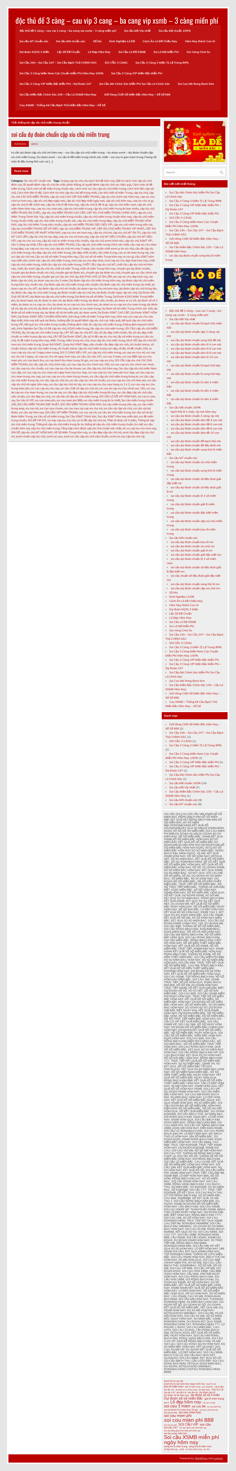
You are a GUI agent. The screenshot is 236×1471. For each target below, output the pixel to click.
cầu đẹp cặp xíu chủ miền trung (51, 252)
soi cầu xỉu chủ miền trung (114, 412)
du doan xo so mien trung (84, 308)
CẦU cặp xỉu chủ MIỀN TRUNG (55, 244)
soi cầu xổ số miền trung (49, 416)
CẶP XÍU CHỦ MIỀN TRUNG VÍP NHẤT (120, 228)
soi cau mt (31, 408)
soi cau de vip (53, 392)
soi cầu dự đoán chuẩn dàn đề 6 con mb (196, 424)
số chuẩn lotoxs (139, 344)
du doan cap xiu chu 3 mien (51, 280)
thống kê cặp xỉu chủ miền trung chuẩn (109, 424)
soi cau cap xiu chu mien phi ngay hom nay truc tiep (54, 372)
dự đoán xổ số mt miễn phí (61, 312)
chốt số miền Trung (67, 268)
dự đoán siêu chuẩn (101, 300)
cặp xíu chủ (141, 192)
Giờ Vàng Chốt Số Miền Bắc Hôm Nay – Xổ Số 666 (137, 94)
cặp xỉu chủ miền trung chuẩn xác (55, 220)
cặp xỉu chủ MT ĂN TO (126, 232)
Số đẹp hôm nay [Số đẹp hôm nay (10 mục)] (171, 1449)
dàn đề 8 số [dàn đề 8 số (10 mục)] (193, 1393)
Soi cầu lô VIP (25, 400)
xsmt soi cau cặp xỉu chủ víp (127, 436)
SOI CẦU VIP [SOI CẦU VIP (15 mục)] (188, 1424)
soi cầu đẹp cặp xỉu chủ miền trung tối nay (89, 392)
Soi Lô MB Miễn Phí (166, 52)
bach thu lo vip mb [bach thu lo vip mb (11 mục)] (173, 1381)
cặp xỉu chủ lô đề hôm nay (62, 204)
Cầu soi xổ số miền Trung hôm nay (56, 256)
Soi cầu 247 (94, 356)
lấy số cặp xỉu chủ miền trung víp (42, 332)
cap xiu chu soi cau (29, 240)
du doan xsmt (87, 312)
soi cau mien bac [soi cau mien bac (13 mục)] (190, 1412)
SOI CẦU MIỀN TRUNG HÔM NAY (80, 404)
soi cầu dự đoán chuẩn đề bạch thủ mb (196, 441)
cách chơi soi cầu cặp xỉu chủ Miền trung (100, 188)
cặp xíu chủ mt (102, 232)
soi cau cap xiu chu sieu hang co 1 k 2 (106, 384)
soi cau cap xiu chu (101, 360)
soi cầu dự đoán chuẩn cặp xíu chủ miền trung (60, 134)
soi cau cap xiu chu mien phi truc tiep (111, 372)
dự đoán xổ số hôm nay (52, 308)
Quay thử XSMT (51, 344)
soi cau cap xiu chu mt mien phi (126, 380)
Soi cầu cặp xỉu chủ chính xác (47, 364)
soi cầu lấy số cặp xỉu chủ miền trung (75, 396)
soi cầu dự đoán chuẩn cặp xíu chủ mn (195, 588)
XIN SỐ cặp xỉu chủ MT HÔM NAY (32, 432)
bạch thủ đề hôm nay (102, 180)
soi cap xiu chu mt (133, 352)
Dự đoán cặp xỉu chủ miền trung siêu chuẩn (71, 284)
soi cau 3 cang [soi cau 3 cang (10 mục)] (209, 1403)
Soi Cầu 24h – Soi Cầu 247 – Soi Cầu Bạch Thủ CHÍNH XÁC (58, 62)
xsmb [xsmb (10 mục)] (181, 1449)
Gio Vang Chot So (198, 52)
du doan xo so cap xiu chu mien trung (122, 304)
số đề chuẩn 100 (137, 348)
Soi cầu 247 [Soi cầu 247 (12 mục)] (171, 1427)
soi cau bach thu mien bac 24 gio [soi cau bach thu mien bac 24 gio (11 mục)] (181, 1410)
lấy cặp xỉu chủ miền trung (106, 328)
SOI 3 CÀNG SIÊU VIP (73, 352)
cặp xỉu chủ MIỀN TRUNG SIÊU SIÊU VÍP (87, 224)
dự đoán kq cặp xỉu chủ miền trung (52, 296)
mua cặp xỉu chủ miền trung (107, 340)
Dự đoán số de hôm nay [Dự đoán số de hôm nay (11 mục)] (176, 1395)
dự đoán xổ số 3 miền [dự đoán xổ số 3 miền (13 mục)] (205, 1395)
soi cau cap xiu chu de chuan (63, 368)
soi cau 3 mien (112, 356)
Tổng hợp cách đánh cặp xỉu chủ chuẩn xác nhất (91, 428)
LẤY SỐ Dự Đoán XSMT (67, 336)
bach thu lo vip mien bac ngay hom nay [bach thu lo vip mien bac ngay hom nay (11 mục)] (184, 1384)
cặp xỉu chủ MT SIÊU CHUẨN (108, 236)
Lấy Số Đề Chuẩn (68, 52)
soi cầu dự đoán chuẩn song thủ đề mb (196, 340)
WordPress (201, 1458)
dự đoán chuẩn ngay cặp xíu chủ (116, 292)
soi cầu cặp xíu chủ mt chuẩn (87, 380)
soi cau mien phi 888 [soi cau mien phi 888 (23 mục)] (189, 1419)
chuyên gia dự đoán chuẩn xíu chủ (32, 272)
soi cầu (81, 356)
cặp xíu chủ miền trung (78, 208)
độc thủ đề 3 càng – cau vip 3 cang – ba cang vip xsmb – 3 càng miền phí (116, 20)
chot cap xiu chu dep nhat (87, 260)
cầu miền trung (107, 252)
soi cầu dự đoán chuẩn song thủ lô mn (195, 584)
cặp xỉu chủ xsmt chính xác (106, 240)
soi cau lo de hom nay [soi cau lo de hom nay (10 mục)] (208, 1410)
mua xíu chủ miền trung (26, 344)
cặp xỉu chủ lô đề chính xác (28, 204)
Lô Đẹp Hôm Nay (99, 52)
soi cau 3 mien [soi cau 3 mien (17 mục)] (177, 1406)
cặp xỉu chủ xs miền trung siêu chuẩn (65, 240)
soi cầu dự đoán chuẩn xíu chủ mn (193, 546)
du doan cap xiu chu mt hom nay (97, 288)
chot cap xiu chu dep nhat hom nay (126, 260)
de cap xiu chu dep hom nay (130, 276)
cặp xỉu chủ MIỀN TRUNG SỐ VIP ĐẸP (34, 228)
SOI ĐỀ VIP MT (37, 420)
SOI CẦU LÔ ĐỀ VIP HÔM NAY (117, 396)
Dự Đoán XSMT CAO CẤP (113, 312)
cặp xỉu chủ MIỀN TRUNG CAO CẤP (63, 212)
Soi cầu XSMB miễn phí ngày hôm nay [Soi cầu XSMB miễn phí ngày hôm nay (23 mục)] (191, 1440)
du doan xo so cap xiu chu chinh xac (75, 304)
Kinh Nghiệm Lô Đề (122, 41)
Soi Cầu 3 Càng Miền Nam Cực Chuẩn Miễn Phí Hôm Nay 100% (61, 73)
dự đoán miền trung (75, 300)
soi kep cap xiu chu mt (61, 420)
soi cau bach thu (33, 360)
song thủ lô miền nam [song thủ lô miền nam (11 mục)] (200, 1446)
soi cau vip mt (87, 412)
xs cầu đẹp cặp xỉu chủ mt (105, 432)
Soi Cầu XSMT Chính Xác (81, 416)
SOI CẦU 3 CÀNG (116, 62)
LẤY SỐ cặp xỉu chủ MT (78, 332)
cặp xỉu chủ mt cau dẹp (43, 236)
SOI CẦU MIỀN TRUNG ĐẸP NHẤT (38, 404)
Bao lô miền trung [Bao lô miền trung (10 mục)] (192, 1387)
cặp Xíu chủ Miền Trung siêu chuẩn (39, 224)
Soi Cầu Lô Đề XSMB (132, 52)
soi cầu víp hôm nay (31, 412)
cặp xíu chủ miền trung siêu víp (133, 224)
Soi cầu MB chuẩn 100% (175, 30)
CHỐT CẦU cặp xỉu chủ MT (99, 264)
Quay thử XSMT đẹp (75, 344)
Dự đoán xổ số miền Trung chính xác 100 (127, 308)
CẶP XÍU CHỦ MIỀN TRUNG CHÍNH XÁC (111, 212)
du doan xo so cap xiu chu (35, 304)
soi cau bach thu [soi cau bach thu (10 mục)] (214, 1407)
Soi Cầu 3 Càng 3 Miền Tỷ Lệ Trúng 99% (162, 62)
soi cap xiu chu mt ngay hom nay (55, 356)
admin (34, 143)
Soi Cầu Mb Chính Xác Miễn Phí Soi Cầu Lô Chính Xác (134, 84)
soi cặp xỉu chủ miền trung (104, 352)
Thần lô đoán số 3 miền (121, 420)
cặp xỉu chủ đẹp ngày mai (49, 200)
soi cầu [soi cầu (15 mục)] (205, 1424)
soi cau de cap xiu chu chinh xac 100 (122, 388)
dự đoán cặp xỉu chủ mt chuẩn (57, 288)
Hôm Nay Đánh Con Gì (200, 41)
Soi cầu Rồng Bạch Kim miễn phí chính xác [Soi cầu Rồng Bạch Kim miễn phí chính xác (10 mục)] (182, 1431)
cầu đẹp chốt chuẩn (84, 252)
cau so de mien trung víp (133, 252)
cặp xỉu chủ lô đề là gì (93, 204)
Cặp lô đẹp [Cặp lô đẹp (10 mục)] (219, 1387)
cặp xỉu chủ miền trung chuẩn (63, 216)
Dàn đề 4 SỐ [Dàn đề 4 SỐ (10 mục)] (169, 1393)
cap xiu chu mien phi (49, 208)
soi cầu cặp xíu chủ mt (54, 380)
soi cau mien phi (45, 400)
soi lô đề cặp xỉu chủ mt (91, 420)
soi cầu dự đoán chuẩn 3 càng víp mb (195, 416)
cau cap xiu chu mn (37, 248)
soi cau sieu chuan (51, 408)
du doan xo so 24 (125, 300)
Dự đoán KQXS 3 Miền (34, 52)
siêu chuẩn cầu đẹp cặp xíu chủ (108, 344)
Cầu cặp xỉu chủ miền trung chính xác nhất (102, 244)
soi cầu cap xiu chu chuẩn (27, 368)
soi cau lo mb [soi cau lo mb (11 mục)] (170, 1412)
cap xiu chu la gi (143, 200)
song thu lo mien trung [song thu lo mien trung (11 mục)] (175, 1446)
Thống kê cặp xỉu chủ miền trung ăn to (59, 424)
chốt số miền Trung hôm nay (97, 268)
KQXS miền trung (78, 328)
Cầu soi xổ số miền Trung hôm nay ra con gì (106, 256)
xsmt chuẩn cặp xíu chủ (30, 436)
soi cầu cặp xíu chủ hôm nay (100, 368)
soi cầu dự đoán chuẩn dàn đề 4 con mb (196, 420)
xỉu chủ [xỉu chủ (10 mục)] (206, 1449)
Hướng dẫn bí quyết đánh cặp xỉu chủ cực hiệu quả (88, 320)
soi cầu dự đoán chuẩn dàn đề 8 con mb (196, 428)
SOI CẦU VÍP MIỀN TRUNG (61, 412)
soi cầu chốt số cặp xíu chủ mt (79, 388)
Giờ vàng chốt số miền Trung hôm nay (91, 316)
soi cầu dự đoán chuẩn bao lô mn (192, 542)
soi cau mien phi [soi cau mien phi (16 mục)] (178, 1415)
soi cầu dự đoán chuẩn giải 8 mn (191, 550)
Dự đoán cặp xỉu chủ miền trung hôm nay (95, 280)
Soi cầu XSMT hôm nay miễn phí (118, 416)
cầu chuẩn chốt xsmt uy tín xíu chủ (112, 248)
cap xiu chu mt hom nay (74, 236)
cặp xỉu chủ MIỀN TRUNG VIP (77, 228)
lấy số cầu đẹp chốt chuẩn (110, 332)
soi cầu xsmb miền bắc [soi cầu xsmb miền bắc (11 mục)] (175, 1433)
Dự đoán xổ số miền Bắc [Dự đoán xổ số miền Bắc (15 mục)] (183, 1398)
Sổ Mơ (97, 41)
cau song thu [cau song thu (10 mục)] (207, 1387)
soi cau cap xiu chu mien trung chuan (65, 376)
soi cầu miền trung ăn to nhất (102, 400)
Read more (21, 171)
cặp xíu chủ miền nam (122, 204)
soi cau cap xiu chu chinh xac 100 (88, 364)
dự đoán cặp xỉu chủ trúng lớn (137, 288)
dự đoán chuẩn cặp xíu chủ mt (76, 292)
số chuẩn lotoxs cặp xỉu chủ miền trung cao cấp (87, 348)
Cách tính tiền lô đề (29, 192)
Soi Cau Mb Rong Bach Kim (196, 84)
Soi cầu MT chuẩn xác (33, 41)
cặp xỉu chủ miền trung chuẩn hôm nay (107, 216)
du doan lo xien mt (49, 300)
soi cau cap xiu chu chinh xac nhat (131, 364)
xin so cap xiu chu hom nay (139, 428)
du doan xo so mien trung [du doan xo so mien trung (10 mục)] (186, 1390)
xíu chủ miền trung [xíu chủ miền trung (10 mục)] (194, 1449)
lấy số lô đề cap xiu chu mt (99, 336)
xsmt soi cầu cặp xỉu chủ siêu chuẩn (86, 436)
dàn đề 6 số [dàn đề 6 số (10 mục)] (181, 1393)
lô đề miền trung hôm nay (33, 340)
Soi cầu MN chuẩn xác (70, 41)
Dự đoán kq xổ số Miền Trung (93, 296)
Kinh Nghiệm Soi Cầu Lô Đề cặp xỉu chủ (41, 328)
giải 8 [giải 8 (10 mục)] (166, 1403)
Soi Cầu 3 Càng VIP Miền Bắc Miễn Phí (136, 73)
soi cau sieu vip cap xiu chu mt (83, 408)
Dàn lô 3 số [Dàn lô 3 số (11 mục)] (217, 1389)
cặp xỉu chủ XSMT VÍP (138, 240)
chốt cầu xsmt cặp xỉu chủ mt (35, 268)
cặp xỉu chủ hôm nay (119, 200)
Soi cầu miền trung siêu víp (119, 404)
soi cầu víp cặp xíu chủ (118, 408)
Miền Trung (57, 340)
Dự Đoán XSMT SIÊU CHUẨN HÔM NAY (42, 316)
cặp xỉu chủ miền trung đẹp (94, 220)
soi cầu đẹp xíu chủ (38, 396)
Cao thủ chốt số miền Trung (115, 192)
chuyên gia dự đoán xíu (69, 272)
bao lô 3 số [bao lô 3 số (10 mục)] (211, 1384)
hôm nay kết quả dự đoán (39, 320)
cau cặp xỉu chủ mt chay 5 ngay (69, 248)
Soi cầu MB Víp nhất (137, 30)
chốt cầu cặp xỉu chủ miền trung (61, 264)
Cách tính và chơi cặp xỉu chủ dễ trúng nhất (70, 192)
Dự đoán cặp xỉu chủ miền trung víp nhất (125, 284)
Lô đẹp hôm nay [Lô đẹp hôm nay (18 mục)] (185, 1402)
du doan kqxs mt (27, 300)
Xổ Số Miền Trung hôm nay (70, 432)
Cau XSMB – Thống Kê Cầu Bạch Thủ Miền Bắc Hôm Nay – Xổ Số (62, 105)
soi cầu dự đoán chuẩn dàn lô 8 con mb (196, 352)
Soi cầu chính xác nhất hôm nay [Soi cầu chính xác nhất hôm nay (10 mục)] (192, 1428)
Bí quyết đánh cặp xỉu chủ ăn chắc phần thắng (52, 184)
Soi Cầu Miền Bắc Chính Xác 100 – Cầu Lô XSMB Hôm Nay (57, 94)
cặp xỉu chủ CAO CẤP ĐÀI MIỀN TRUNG (74, 196)
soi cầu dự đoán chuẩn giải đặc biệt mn (196, 554)
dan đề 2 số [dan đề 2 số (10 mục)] (169, 1390)
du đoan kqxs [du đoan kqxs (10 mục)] (204, 1390)
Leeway (218, 1458)
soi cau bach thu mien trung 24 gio (66, 360)
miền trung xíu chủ (77, 340)
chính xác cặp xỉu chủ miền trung (49, 260)
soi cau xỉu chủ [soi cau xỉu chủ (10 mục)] (170, 1425)
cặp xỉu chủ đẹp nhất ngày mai (85, 200)
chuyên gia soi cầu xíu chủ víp (59, 276)
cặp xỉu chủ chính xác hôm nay (120, 196)
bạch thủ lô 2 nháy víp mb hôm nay (193, 411)
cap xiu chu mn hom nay (77, 232)
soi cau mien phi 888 (69, 400)
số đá (122, 348)
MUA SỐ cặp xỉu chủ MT (141, 340)
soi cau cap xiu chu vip (45, 388)
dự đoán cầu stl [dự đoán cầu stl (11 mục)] (207, 1392)
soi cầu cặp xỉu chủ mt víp (65, 384)
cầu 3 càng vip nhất (23, 244)
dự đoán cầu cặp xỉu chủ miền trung (33, 292)
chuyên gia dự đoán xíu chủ (103, 272)
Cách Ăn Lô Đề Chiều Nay (160, 41)
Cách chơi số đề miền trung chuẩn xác (50, 188)
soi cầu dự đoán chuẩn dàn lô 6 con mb (196, 348)
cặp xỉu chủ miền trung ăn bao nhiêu (116, 208)
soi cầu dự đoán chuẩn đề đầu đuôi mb (196, 445)
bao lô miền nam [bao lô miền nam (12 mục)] (173, 1386)
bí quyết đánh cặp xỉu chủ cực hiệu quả (106, 184)
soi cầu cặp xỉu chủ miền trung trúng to (114, 376)
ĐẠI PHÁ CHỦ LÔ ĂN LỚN (96, 276)
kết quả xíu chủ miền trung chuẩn (45, 324)
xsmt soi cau (54, 436)
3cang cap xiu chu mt (74, 180)
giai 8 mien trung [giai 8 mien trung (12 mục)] (214, 1398)
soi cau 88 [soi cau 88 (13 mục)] (198, 1406)
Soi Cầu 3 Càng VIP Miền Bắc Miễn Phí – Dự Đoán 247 (55, 84)
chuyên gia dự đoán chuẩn (133, 268)
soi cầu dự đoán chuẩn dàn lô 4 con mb (196, 344)
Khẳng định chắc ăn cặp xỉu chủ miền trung (94, 324)
